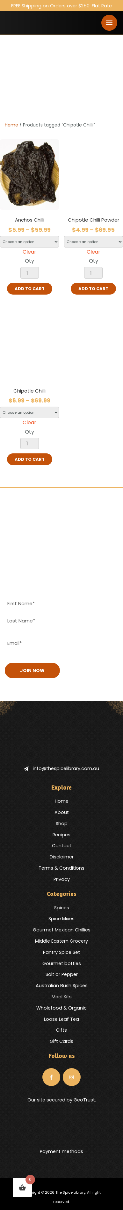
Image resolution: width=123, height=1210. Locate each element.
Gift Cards (61, 1041)
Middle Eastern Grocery (61, 941)
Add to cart (30, 289)
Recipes (61, 835)
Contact (61, 845)
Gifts (61, 1030)
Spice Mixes (61, 918)
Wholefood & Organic (61, 1008)
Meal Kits (62, 997)
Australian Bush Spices (62, 985)
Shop (62, 823)
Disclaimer (62, 857)
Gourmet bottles (61, 963)
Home (11, 125)
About (61, 812)
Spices (61, 908)
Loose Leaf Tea (61, 1019)
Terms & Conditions (61, 868)
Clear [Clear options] (29, 252)
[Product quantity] (29, 273)
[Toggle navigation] (109, 23)
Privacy (62, 879)
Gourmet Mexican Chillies (61, 930)
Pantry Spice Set (61, 952)
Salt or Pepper (62, 974)
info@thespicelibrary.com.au (61, 768)
